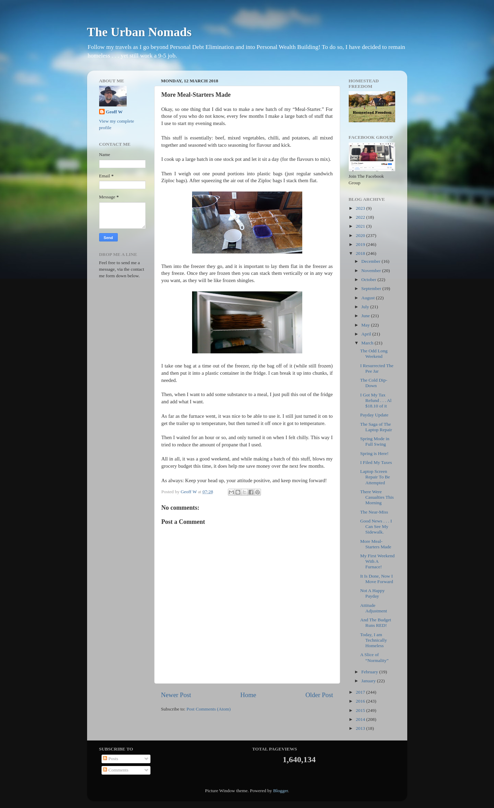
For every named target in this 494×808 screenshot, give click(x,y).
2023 (361, 208)
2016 (361, 701)
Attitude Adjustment (373, 608)
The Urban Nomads (139, 32)
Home (248, 694)
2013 (361, 728)
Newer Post (176, 694)
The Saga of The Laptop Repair (376, 427)
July (365, 306)
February (370, 671)
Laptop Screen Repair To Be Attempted (375, 477)
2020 (361, 235)
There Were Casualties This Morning (377, 497)
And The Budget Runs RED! (375, 622)
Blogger (280, 790)
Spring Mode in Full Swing (374, 441)
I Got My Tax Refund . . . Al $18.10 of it (375, 400)
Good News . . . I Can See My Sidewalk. (376, 526)
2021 (361, 226)
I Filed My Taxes (376, 462)
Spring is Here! (374, 453)
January (369, 680)
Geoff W (114, 111)
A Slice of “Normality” (374, 657)
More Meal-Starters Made (375, 544)
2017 (361, 692)
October (369, 279)
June (366, 315)
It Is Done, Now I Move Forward (376, 578)
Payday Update (374, 414)
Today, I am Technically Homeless (373, 640)
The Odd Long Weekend (373, 353)
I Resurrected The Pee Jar (376, 368)
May (366, 325)
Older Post (319, 694)
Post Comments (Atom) (209, 709)
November (371, 270)
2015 (361, 710)
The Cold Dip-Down (373, 382)
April (366, 333)
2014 (361, 719)
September (371, 288)
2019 (361, 244)
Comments (115, 770)
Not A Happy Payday (372, 593)
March (368, 342)
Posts (110, 758)
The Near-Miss (374, 512)
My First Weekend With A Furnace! (377, 561)
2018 (361, 253)
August (368, 297)
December (371, 261)
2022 (361, 217)
